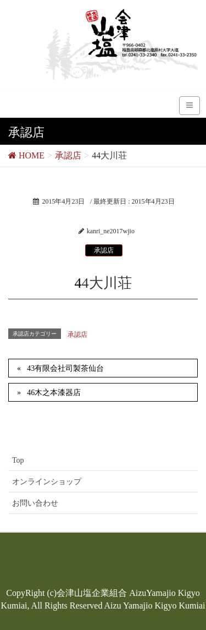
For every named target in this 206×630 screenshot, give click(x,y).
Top (18, 460)
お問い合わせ (35, 503)
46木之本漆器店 (54, 392)
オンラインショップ (46, 482)
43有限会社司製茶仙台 (65, 368)
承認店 (104, 250)
